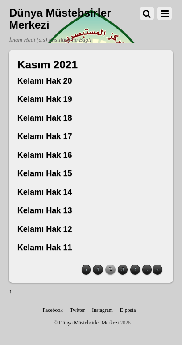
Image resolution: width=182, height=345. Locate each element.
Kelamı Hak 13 (44, 210)
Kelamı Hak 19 (44, 99)
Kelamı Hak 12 (44, 229)
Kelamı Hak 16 (44, 155)
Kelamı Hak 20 (44, 80)
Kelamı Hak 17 (44, 136)
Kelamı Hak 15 (44, 173)
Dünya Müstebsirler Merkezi (89, 323)
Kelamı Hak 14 (44, 192)
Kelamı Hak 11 (44, 247)
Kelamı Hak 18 (44, 118)
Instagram (102, 310)
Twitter (77, 310)
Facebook (53, 310)
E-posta (128, 310)
